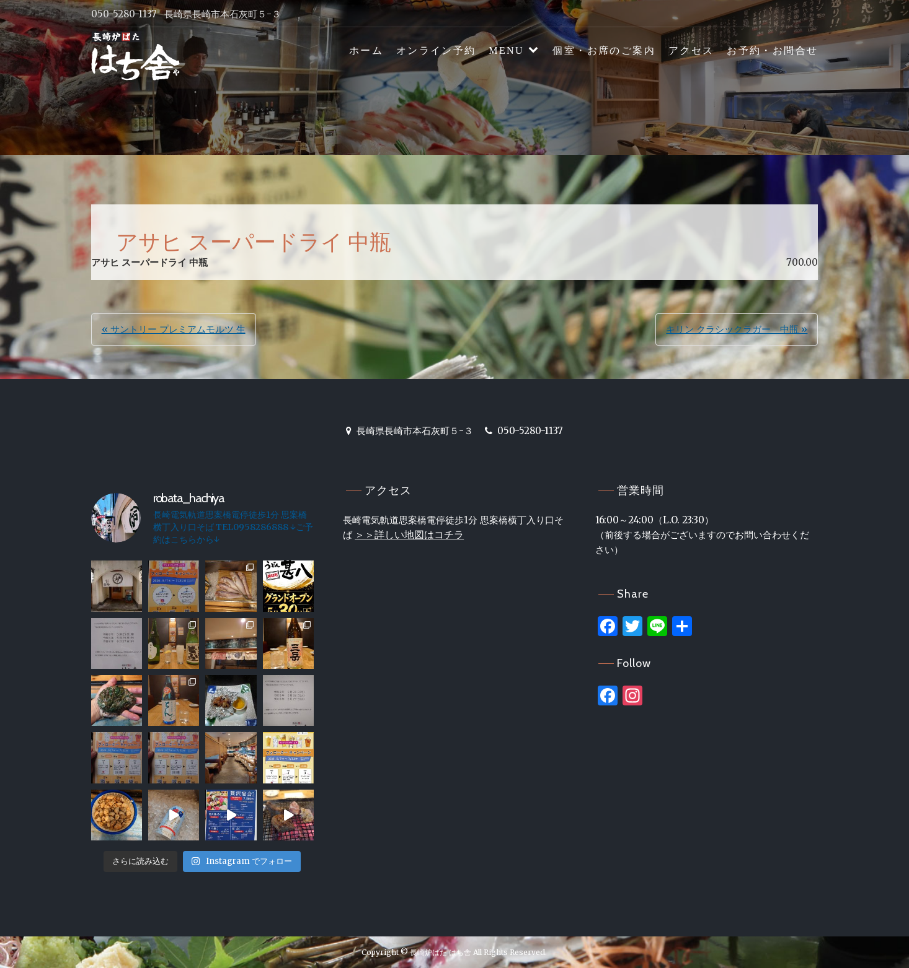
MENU (506, 50)
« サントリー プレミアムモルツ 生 (174, 329)
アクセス (691, 50)
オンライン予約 (436, 50)
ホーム (366, 50)
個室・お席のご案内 (603, 50)
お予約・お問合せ (772, 50)
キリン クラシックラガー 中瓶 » (736, 329)
